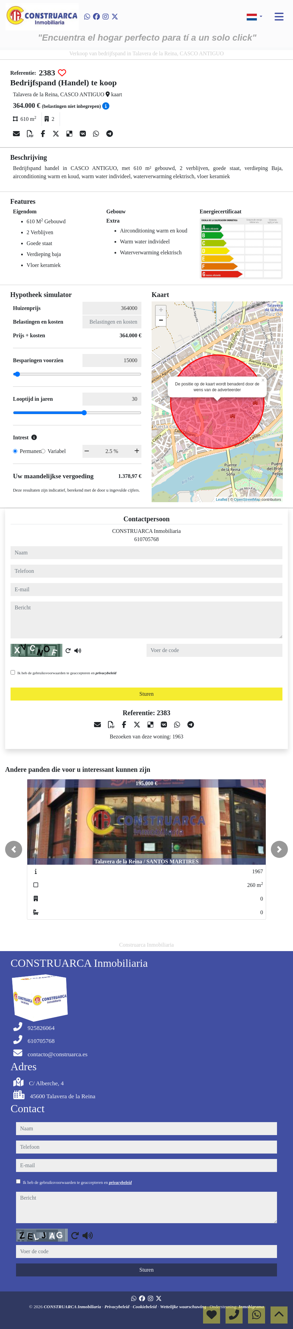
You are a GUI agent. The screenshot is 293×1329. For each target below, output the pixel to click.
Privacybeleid (117, 1306)
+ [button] (161, 311)
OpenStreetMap (247, 499)
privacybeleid (106, 673)
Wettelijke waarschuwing (183, 1306)
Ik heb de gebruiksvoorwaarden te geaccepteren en (66, 673)
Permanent (31, 451)
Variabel (57, 451)
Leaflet (221, 499)
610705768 (146, 539)
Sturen (146, 694)
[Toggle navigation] (279, 16)
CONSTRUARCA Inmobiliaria (73, 1306)
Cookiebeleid (145, 1306)
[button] (13, 849)
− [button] (161, 321)
